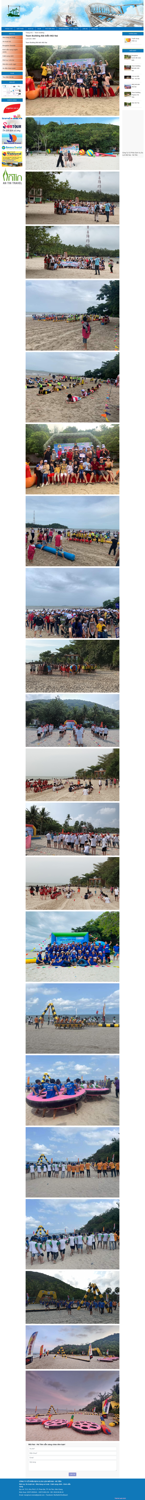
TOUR (12, 73)
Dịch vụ (30, 29)
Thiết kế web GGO (120, 1498)
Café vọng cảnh (8, 56)
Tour (39, 29)
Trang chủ (9, 29)
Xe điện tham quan (9, 68)
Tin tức (75, 29)
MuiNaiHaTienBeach (61, 1495)
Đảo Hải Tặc (135, 103)
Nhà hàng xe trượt (9, 37)
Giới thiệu (20, 29)
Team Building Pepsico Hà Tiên (136, 95)
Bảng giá (95, 29)
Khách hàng (12, 100)
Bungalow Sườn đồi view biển (136, 58)
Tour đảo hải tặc (8, 77)
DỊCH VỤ (12, 33)
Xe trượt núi (7, 41)
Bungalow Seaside (9, 45)
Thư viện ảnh (50, 29)
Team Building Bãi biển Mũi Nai (136, 68)
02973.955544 (32, 1492)
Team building (64, 29)
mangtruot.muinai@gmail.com (34, 1495)
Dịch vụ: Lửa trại (8, 60)
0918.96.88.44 (58, 1492)
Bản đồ (12, 82)
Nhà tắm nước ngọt (9, 64)
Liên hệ (85, 29)
